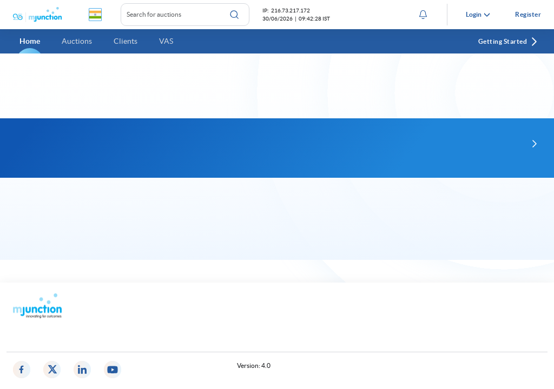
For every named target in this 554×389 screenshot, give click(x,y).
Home (29, 41)
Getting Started (508, 41)
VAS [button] (166, 41)
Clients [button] (125, 41)
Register (528, 14)
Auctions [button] (77, 41)
